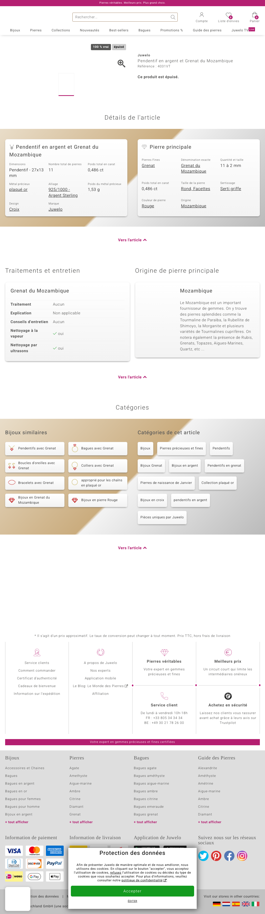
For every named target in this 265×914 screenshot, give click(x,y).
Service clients (37, 663)
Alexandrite (207, 768)
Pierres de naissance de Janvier (166, 533)
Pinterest (216, 856)
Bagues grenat (146, 814)
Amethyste (79, 776)
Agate (74, 768)
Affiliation (100, 693)
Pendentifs (221, 499)
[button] (202, 18)
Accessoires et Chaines (24, 768)
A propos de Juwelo (100, 663)
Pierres (36, 30)
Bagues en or (16, 791)
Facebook (229, 856)
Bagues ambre (146, 791)
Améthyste (207, 776)
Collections (61, 30)
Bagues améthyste (149, 776)
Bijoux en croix (152, 550)
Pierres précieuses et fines (181, 499)
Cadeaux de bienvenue (37, 686)
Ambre (75, 791)
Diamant (77, 806)
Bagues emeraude (149, 806)
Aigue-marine (81, 783)
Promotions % (171, 30)
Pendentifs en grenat (224, 516)
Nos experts (100, 670)
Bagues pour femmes (23, 799)
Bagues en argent (19, 783)
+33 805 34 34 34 (168, 718)
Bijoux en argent (185, 516)
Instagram (242, 856)
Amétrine (205, 783)
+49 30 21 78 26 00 (168, 723)
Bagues (144, 30)
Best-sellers (118, 30)
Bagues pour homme (22, 806)
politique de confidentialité (142, 880)
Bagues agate (145, 768)
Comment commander (36, 670)
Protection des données (39, 896)
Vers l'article (130, 291)
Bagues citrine (146, 799)
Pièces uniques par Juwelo (162, 568)
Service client (164, 705)
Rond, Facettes (195, 239)
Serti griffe (230, 239)
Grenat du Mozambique (193, 219)
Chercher (173, 17)
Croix (14, 260)
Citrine (75, 799)
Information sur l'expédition (37, 693)
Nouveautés (89, 30)
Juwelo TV (243, 30)
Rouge (148, 256)
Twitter (203, 856)
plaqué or (18, 240)
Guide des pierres (207, 30)
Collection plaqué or (218, 533)
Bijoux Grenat (151, 516)
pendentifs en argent (190, 550)
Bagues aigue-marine (151, 783)
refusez (115, 873)
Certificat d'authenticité (37, 678)
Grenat (148, 216)
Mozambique (193, 256)
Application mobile (100, 678)
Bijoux (15, 30)
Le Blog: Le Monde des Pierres (98, 686)
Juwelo (56, 260)
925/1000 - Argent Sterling (63, 243)
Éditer (132, 901)
